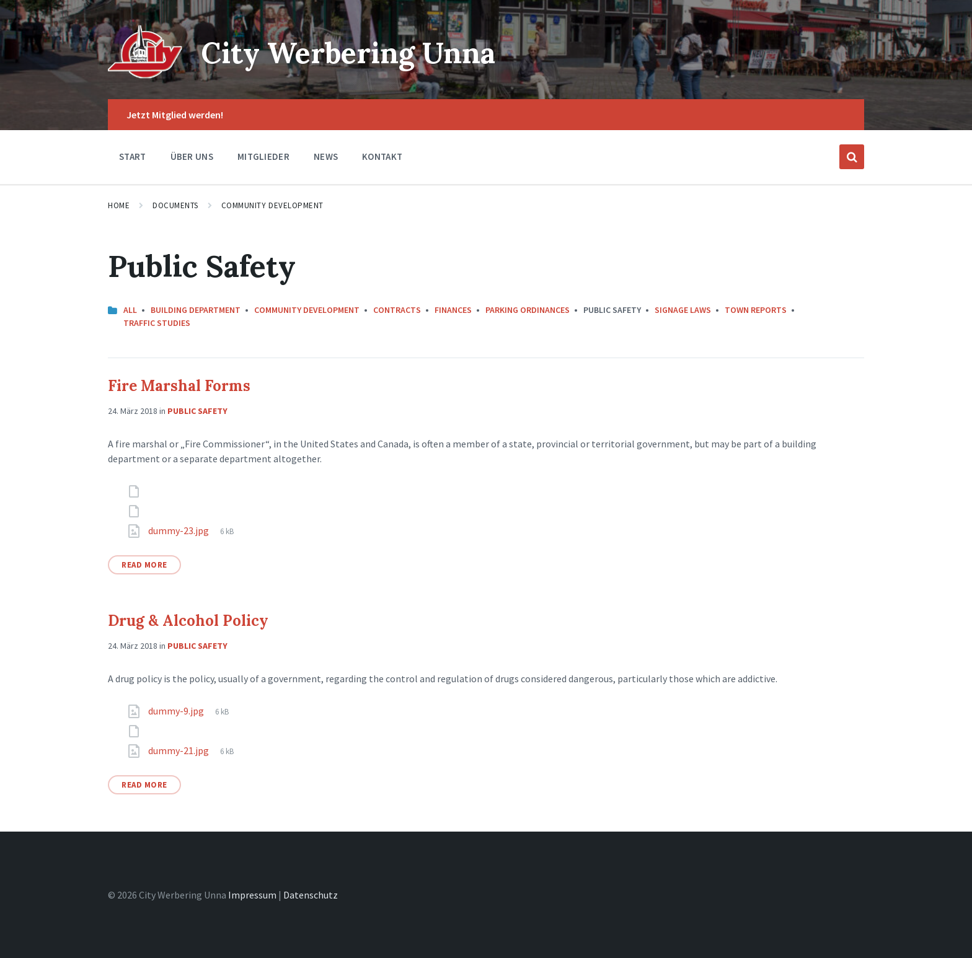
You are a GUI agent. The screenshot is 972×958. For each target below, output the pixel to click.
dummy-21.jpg (179, 750)
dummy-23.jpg (179, 530)
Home (119, 205)
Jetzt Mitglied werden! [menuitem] (174, 114)
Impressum (252, 895)
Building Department (196, 309)
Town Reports (756, 309)
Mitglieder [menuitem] (263, 156)
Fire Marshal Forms (179, 385)
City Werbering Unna (353, 52)
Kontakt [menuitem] (382, 156)
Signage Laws (683, 309)
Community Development (272, 205)
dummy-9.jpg (177, 711)
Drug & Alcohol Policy (188, 620)
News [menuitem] (326, 156)
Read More (144, 565)
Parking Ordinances (527, 309)
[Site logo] (145, 75)
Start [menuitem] (132, 156)
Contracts (397, 309)
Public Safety (197, 410)
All (130, 309)
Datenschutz (310, 895)
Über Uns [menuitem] (191, 156)
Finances (453, 309)
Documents (175, 205)
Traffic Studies (156, 322)
